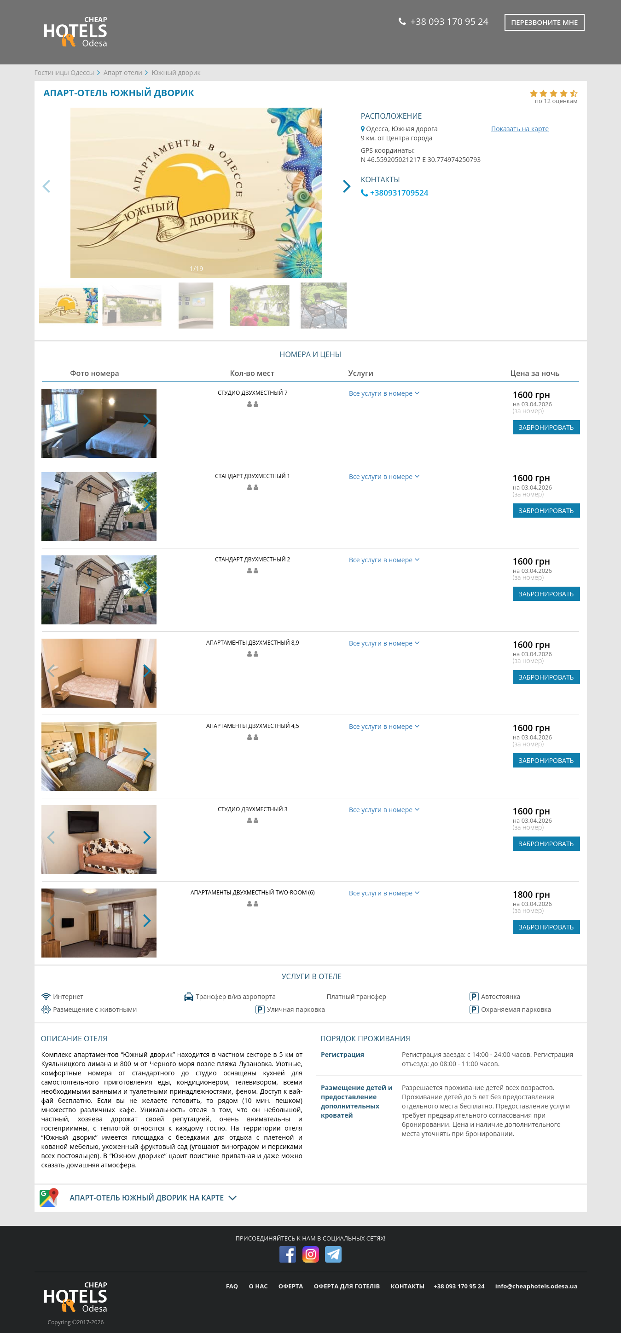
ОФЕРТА (292, 1286)
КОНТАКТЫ (408, 1286)
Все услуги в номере (384, 393)
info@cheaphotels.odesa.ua (536, 1286)
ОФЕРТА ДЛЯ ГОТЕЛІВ (348, 1286)
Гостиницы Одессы (64, 72)
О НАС (259, 1286)
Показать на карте (520, 128)
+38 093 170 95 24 (443, 21)
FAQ (233, 1286)
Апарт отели (123, 72)
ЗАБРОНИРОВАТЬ (546, 427)
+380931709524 (395, 192)
